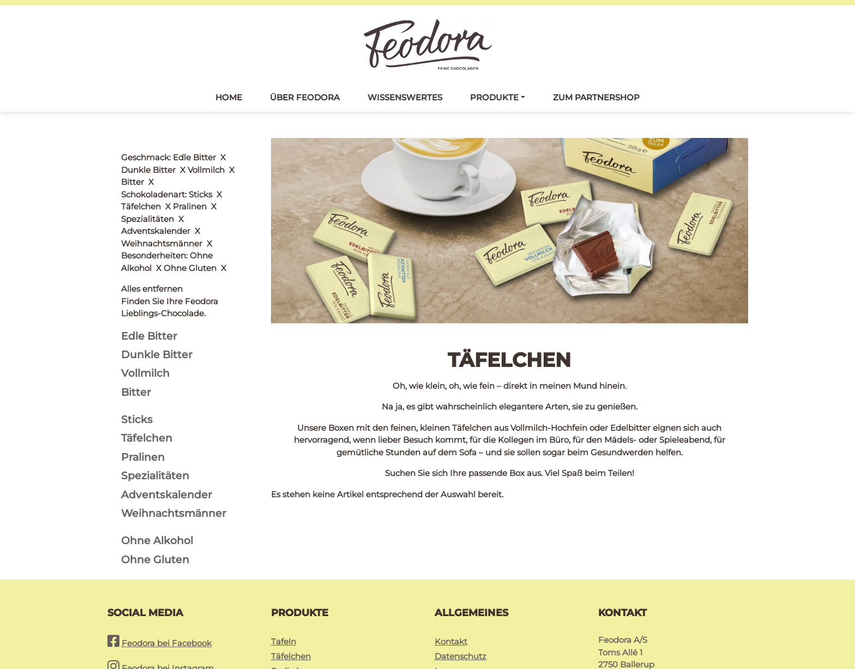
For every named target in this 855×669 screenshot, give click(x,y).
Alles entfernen (152, 157)
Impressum (458, 600)
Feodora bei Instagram (168, 598)
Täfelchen (291, 586)
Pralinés (287, 600)
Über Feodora (305, 97)
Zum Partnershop (596, 97)
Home (228, 97)
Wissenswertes (405, 97)
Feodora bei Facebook (167, 573)
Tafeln (283, 571)
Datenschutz (460, 586)
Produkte (494, 97)
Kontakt (451, 571)
